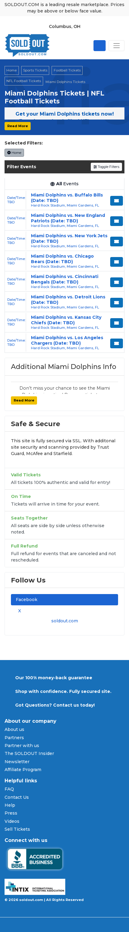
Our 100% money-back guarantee (53, 677)
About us (14, 729)
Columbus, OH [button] (64, 26)
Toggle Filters (106, 167)
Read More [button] (17, 126)
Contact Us (17, 797)
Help (10, 805)
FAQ (9, 789)
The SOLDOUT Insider (29, 753)
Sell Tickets (17, 829)
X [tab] (18, 611)
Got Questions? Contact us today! (55, 705)
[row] (64, 200)
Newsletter (17, 761)
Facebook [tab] (26, 599)
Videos (12, 821)
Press (11, 813)
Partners (14, 737)
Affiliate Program (23, 769)
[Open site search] (99, 45)
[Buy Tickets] (116, 201)
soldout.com (64, 621)
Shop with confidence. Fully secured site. (63, 691)
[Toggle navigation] (116, 45)
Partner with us (22, 745)
